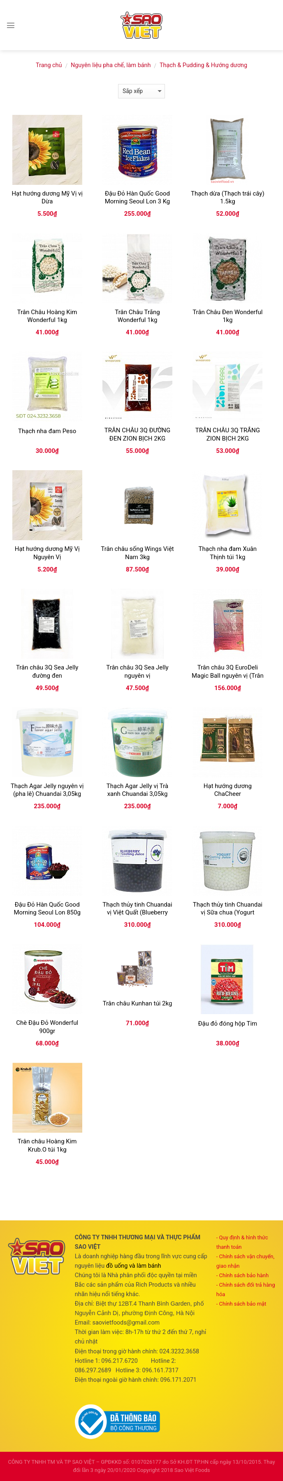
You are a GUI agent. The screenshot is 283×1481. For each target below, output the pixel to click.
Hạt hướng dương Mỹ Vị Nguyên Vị (47, 553)
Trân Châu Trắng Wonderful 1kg (137, 316)
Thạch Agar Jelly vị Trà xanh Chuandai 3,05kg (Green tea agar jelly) (137, 794)
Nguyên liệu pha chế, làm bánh (111, 65)
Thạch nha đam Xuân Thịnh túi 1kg (228, 553)
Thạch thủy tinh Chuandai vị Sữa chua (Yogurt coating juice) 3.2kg (227, 912)
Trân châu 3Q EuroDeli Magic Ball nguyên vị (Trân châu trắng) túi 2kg (228, 675)
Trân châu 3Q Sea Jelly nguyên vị (137, 671)
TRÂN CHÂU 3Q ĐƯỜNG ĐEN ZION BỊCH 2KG (137, 434)
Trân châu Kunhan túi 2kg (137, 1003)
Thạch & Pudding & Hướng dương (203, 65)
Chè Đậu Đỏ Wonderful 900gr (47, 1027)
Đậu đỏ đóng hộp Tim (227, 1023)
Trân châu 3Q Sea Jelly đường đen (47, 671)
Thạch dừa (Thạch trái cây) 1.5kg (227, 197)
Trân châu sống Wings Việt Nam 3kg (137, 553)
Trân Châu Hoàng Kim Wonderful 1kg (47, 316)
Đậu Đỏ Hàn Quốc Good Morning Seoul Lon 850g (47, 909)
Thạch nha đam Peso (47, 431)
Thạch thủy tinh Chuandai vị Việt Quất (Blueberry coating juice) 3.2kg (137, 912)
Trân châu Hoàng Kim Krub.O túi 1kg (47, 1145)
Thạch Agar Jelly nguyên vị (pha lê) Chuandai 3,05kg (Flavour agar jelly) (47, 794)
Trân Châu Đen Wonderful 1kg (227, 316)
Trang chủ (49, 65)
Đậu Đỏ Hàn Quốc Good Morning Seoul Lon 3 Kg (137, 197)
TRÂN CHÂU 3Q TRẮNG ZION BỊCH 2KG (227, 434)
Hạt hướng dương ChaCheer (228, 790)
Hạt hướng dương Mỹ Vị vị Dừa (47, 197)
